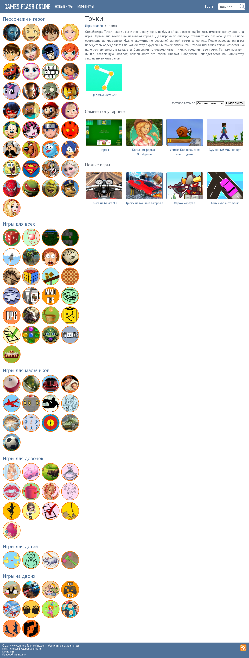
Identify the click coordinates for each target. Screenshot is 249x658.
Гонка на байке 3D (104, 203)
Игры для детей (20, 546)
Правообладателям (14, 654)
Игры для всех (19, 224)
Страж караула (184, 203)
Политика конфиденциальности (21, 648)
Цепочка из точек (104, 95)
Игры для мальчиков (26, 370)
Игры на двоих (19, 576)
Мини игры (85, 6)
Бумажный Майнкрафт (225, 150)
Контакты (8, 651)
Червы (104, 150)
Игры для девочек (23, 458)
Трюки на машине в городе (144, 203)
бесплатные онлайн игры (63, 645)
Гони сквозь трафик (225, 203)
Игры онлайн (94, 26)
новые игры (64, 6)
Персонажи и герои (24, 19)
